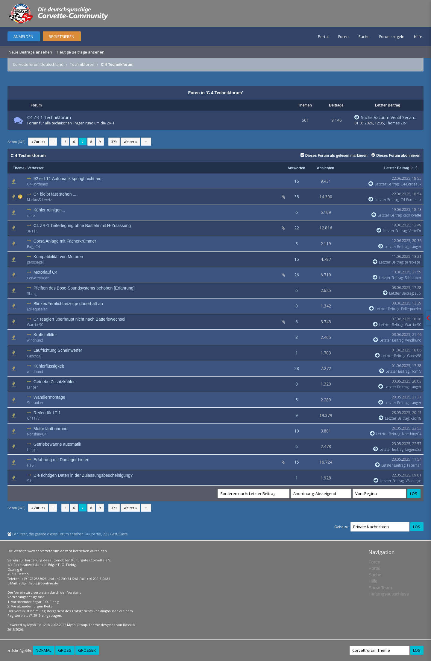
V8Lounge (413, 480)
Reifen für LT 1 (47, 412)
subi (418, 293)
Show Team (380, 587)
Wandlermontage (49, 397)
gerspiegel (35, 262)
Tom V (416, 371)
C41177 (33, 418)
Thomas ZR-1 (397, 123)
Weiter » (130, 141)
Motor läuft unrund (51, 428)
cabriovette (412, 215)
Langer (415, 246)
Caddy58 (34, 356)
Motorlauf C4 (45, 272)
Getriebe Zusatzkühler (54, 381)
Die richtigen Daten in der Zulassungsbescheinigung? (83, 475)
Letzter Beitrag (396, 168)
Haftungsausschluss (388, 593)
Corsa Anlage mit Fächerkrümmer (65, 241)
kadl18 (416, 418)
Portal (323, 36)
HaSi (30, 465)
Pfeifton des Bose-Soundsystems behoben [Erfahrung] (84, 288)
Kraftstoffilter (45, 334)
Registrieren (61, 36)
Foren (343, 36)
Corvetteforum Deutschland (38, 64)
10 (296, 431)
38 (296, 196)
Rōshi (127, 624)
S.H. (30, 480)
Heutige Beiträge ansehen (80, 52)
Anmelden (23, 36)
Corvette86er (38, 278)
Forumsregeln (391, 36)
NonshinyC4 (36, 434)
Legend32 (413, 449)
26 (296, 275)
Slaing (32, 293)
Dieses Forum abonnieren (395, 155)
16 (296, 181)
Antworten (296, 168)
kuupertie (93, 534)
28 (296, 368)
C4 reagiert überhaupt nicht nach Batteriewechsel (79, 319)
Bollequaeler (37, 309)
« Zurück (38, 141)
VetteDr (415, 230)
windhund (35, 340)
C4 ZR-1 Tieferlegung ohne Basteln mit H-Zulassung (82, 225)
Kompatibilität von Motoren (58, 256)
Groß (64, 650)
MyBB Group (77, 624)
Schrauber (413, 277)
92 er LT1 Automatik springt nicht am (67, 178)
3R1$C (32, 231)
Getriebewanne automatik (57, 444)
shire (31, 215)
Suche (364, 36)
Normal (43, 650)
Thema (19, 168)
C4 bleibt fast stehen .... (56, 194)
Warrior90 (35, 324)
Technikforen (82, 64)
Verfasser (36, 168)
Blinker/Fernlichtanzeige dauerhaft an (68, 303)
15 (296, 259)
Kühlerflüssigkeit (49, 366)
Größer (87, 650)
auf (414, 167)
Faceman (414, 465)
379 (114, 141)
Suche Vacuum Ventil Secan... (385, 117)
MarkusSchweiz (39, 199)
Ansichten (325, 168)
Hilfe (418, 36)
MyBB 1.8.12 (36, 624)
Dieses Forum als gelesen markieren (334, 155)
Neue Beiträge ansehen (30, 52)
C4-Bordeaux (37, 184)
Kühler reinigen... (49, 210)
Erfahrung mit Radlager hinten (61, 459)
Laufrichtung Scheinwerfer (58, 350)
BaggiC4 (33, 246)
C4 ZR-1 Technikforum (49, 117)
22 (296, 228)
